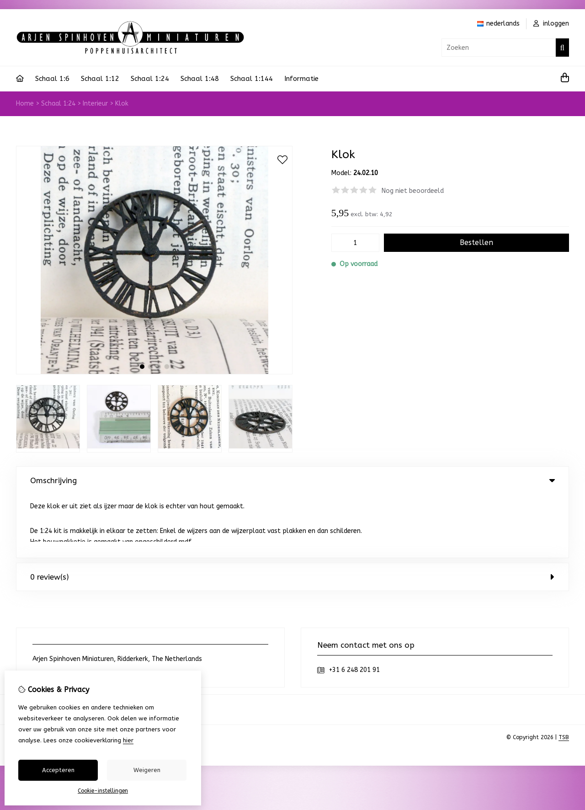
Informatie (301, 79)
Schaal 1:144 (251, 79)
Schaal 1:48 (200, 79)
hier (128, 740)
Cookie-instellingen (103, 791)
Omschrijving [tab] (292, 480)
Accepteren (58, 770)
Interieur (95, 103)
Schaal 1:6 (52, 79)
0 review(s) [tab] (292, 513)
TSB (563, 674)
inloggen (551, 23)
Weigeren (146, 770)
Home (25, 103)
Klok (121, 103)
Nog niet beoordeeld (413, 191)
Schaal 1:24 (150, 79)
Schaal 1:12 (100, 79)
